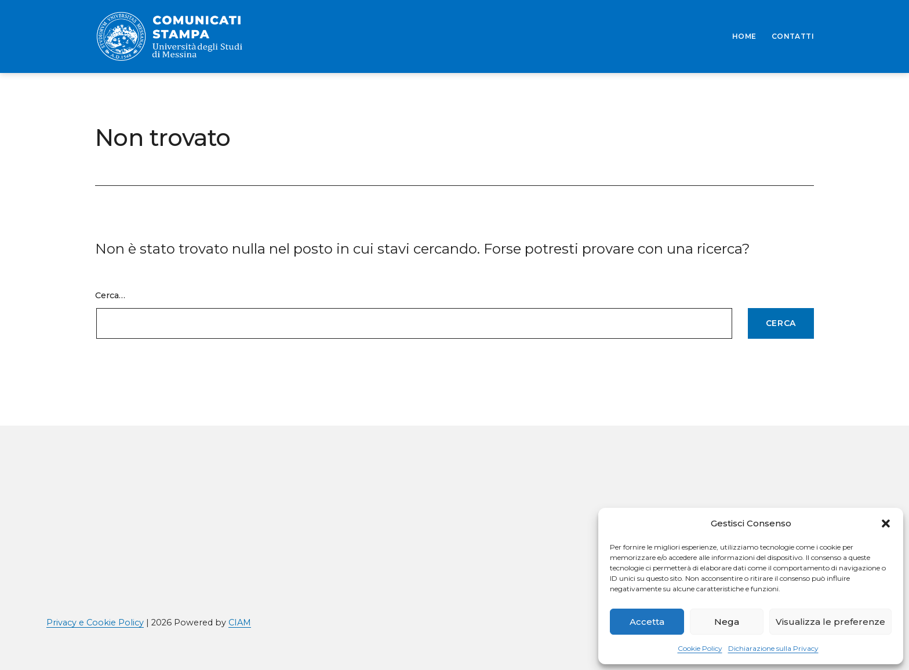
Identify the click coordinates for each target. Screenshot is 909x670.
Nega (726, 621)
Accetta (647, 621)
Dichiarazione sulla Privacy (773, 648)
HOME (744, 36)
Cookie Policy (700, 648)
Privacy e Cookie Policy (95, 622)
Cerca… (110, 295)
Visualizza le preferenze (830, 621)
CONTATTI (793, 36)
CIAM (239, 622)
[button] (886, 523)
